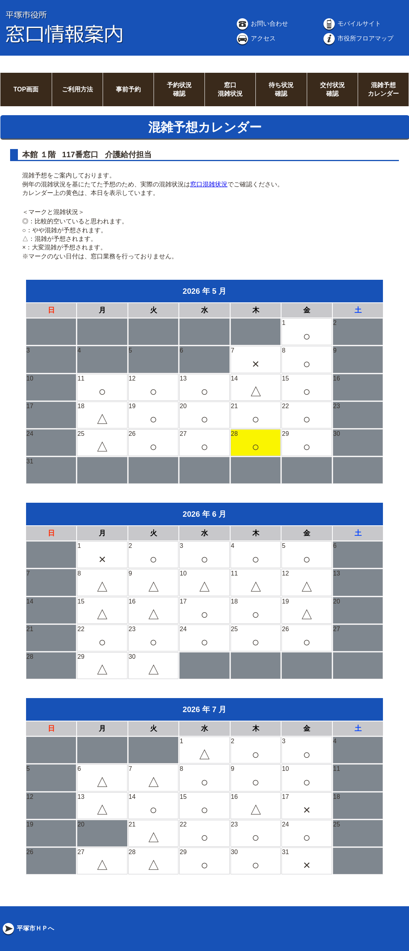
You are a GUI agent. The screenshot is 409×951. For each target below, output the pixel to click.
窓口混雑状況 (208, 184)
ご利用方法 (77, 89)
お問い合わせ (261, 23)
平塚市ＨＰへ (27, 928)
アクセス (255, 38)
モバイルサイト (351, 23)
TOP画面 (25, 89)
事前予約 (128, 89)
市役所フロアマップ (357, 38)
